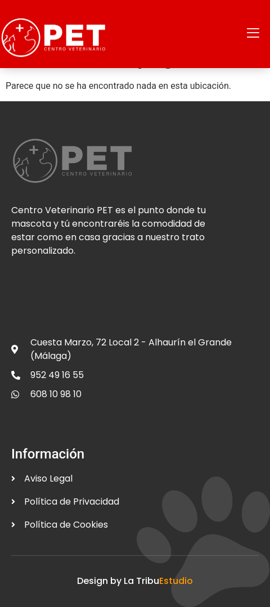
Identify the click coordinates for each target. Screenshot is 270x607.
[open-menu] (253, 34)
